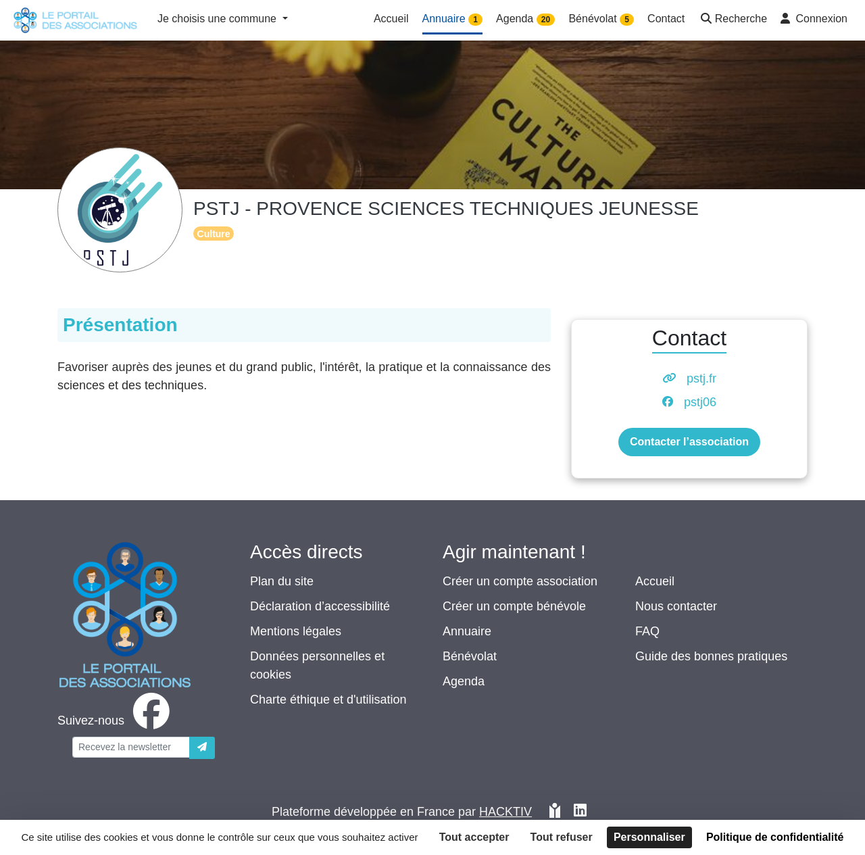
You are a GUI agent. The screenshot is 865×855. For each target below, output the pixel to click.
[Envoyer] (202, 748)
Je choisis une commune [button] (218, 18)
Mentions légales (295, 631)
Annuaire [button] (452, 19)
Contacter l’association (689, 441)
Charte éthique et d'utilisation (328, 699)
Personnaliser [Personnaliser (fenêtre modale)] (649, 837)
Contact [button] (666, 18)
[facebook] (116, 720)
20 (545, 19)
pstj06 (700, 402)
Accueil (654, 581)
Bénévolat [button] (601, 19)
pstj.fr (701, 378)
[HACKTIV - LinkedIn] (580, 812)
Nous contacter (676, 606)
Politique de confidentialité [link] (775, 837)
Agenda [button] (525, 19)
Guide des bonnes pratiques (711, 656)
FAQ (647, 631)
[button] (732, 19)
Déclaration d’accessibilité (320, 606)
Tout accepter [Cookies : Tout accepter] (474, 837)
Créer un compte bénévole (514, 606)
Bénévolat (470, 656)
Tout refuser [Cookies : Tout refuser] (561, 837)
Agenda (464, 681)
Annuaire (467, 631)
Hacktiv (505, 812)
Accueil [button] (391, 18)
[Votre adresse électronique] (131, 747)
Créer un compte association (520, 581)
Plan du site (282, 581)
